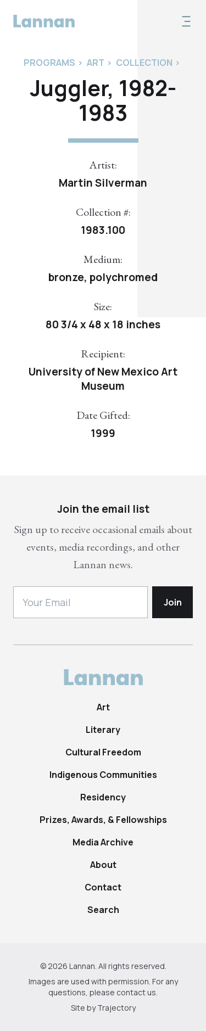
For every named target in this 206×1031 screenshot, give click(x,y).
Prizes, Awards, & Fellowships (103, 820)
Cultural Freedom (103, 752)
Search (103, 910)
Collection (144, 63)
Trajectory (116, 1007)
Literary (103, 730)
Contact (103, 887)
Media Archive (103, 842)
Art (103, 707)
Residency (103, 797)
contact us (136, 992)
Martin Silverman (103, 183)
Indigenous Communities (103, 775)
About (103, 865)
